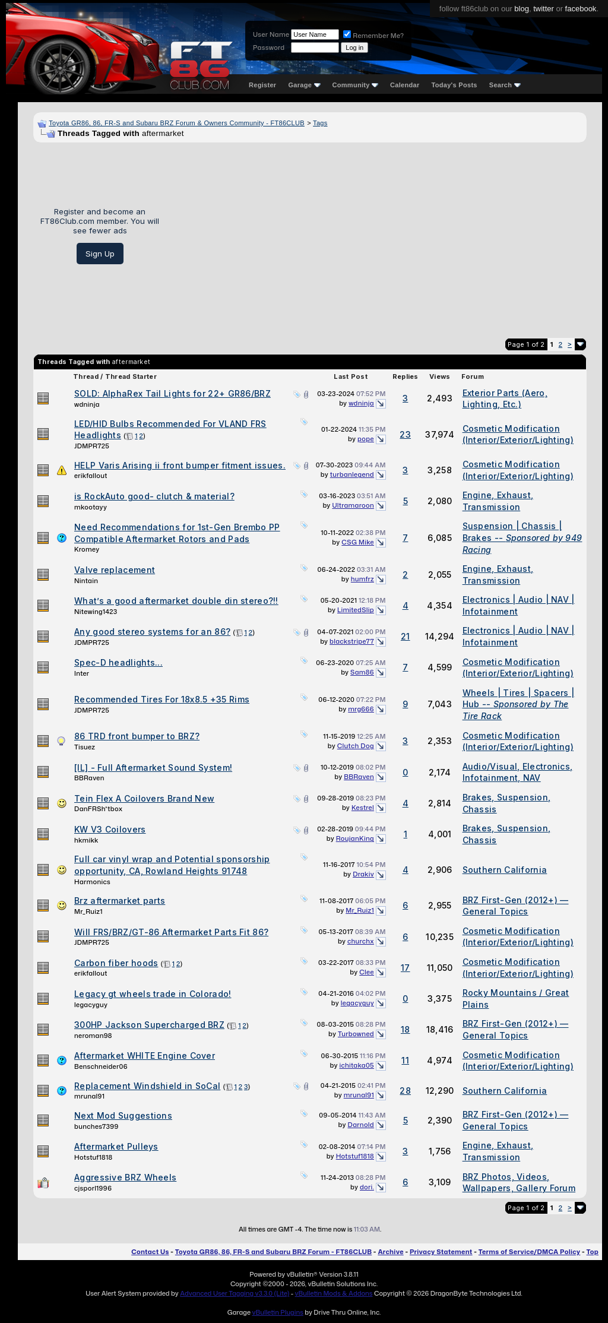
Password (268, 47)
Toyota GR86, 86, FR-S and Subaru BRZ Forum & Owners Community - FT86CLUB (177, 122)
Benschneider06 (101, 1066)
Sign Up (100, 253)
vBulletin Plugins (277, 1312)
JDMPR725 (91, 446)
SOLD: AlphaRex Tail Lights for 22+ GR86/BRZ (172, 393)
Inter (81, 673)
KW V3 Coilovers (110, 829)
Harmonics (92, 882)
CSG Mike (357, 542)
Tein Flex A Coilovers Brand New (144, 798)
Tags (320, 122)
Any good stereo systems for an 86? (152, 631)
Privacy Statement (441, 1251)
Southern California (505, 870)
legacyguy (90, 1004)
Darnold (360, 1124)
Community (355, 84)
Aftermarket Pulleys (116, 1146)
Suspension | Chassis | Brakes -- (522, 537)
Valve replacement (114, 570)
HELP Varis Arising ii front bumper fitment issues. (180, 465)
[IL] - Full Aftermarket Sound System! (153, 767)
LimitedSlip (355, 610)
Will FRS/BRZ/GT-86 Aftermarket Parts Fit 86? (171, 932)
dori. (367, 1187)
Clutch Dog (355, 746)
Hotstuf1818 (93, 1157)
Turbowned (356, 1034)
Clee (366, 972)
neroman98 (93, 1035)
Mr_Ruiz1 (88, 911)
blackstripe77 (352, 641)
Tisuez (84, 747)
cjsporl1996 (93, 1188)
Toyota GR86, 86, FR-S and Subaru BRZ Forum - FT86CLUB (273, 1251)
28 (405, 1090)
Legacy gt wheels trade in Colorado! (153, 994)
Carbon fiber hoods (116, 963)
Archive (390, 1251)
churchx (360, 941)
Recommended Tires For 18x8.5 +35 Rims (161, 699)
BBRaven (89, 778)
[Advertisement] (377, 236)
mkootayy (90, 507)
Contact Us (150, 1251)
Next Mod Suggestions (123, 1115)
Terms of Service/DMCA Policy (530, 1251)
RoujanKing (355, 838)
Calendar (404, 84)
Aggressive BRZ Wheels (125, 1177)
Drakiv (363, 874)
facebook (581, 8)
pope (365, 439)
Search (505, 84)
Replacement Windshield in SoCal (147, 1086)
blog (521, 8)
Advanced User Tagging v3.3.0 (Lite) (234, 1293)
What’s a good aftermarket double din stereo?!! (176, 601)
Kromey (86, 549)
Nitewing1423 (96, 611)
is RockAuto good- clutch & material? (154, 496)
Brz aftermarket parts (119, 900)
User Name (271, 34)
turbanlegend (352, 474)
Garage (304, 84)
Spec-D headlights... (118, 662)
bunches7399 (96, 1126)
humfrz (362, 579)
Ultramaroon (353, 505)
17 (405, 968)
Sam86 (362, 672)
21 (405, 636)
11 (405, 1060)
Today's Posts (454, 84)
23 (405, 434)
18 (405, 1029)
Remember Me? (373, 35)
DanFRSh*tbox (98, 809)
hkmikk (86, 840)
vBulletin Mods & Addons (334, 1293)
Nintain (86, 580)
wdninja (87, 404)
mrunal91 (89, 1096)
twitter (543, 8)
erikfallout (90, 475)
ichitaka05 (356, 1065)
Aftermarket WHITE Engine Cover (144, 1055)
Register (262, 84)
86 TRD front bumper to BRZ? (137, 736)
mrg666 (361, 709)
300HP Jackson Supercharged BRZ (149, 1025)
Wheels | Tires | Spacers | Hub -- (519, 704)
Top (592, 1251)
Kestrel (363, 807)
